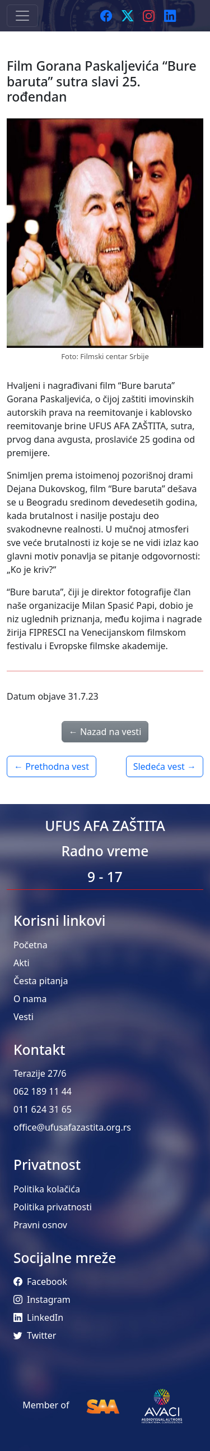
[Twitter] (128, 16)
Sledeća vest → (164, 766)
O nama (29, 999)
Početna (30, 945)
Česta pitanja (40, 981)
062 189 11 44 (42, 1091)
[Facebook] (106, 16)
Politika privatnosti (52, 1207)
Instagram (42, 1299)
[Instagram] (149, 16)
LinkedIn (38, 1317)
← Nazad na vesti (105, 732)
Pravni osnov (40, 1225)
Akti (21, 963)
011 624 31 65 (42, 1109)
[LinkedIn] (170, 16)
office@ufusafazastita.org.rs (72, 1127)
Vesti (23, 1017)
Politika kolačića (46, 1189)
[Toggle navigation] (22, 15)
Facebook (40, 1281)
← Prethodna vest (51, 766)
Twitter (34, 1335)
